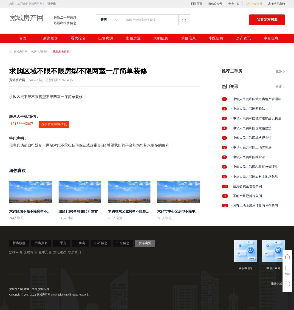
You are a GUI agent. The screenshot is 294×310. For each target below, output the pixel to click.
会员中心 (233, 3)
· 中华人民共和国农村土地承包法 (254, 176)
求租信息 (188, 38)
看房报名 (78, 38)
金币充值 (45, 252)
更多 (279, 71)
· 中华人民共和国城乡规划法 (251, 138)
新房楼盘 (50, 38)
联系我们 (74, 252)
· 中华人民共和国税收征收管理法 (254, 167)
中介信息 (271, 38)
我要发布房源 (267, 20)
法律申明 (15, 252)
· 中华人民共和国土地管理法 (251, 147)
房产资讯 (243, 38)
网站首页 (196, 3)
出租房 (80, 243)
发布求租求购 (276, 3)
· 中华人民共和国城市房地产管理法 (256, 99)
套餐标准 (30, 252)
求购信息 (161, 38)
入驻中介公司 (254, 3)
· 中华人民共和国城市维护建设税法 (256, 118)
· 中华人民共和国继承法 (248, 157)
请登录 (52, 3)
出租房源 (133, 38)
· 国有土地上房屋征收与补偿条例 (254, 205)
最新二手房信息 (65, 17)
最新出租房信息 (65, 23)
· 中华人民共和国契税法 (248, 108)
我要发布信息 (61, 51)
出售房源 (105, 38)
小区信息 (216, 38)
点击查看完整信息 (54, 124)
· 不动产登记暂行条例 (246, 196)
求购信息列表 (39, 51)
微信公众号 (215, 3)
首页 (23, 38)
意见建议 (59, 252)
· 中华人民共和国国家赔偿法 (251, 128)
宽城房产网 (26, 18)
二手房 (61, 243)
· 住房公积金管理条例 (246, 186)
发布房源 (145, 243)
